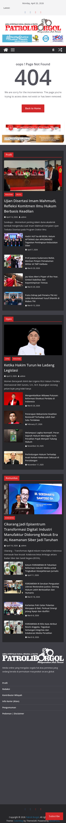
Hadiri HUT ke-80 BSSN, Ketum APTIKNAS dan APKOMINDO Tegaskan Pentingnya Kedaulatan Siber (41, 241)
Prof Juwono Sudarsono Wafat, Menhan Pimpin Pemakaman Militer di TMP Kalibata (40, 261)
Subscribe (54, 816)
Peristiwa (9, 195)
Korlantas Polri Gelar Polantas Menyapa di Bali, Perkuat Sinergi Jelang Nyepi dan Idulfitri (41, 608)
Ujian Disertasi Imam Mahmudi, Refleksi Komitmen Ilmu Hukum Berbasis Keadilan (30, 206)
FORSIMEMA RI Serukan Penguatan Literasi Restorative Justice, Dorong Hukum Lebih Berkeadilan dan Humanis (42, 588)
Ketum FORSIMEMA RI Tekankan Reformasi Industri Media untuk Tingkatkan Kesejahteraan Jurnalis (41, 568)
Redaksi (6, 689)
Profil (18, 195)
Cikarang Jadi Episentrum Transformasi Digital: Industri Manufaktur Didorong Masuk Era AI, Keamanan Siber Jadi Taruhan (31, 532)
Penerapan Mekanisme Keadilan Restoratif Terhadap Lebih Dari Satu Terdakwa (41, 417)
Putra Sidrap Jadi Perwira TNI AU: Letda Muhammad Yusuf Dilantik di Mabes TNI (42, 298)
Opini (7, 359)
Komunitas (9, 518)
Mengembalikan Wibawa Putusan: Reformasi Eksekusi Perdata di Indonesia (41, 398)
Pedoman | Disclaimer (13, 713)
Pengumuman (9, 707)
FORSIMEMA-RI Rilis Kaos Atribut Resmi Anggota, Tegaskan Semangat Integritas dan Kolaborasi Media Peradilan (41, 628)
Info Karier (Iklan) (10, 701)
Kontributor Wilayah (12, 695)
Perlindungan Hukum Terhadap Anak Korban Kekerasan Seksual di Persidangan (42, 457)
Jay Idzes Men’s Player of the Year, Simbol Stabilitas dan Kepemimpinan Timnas (41, 279)
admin (23, 217)
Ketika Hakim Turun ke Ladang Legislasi (29, 368)
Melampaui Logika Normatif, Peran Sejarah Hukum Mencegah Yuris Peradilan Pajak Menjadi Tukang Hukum (42, 437)
